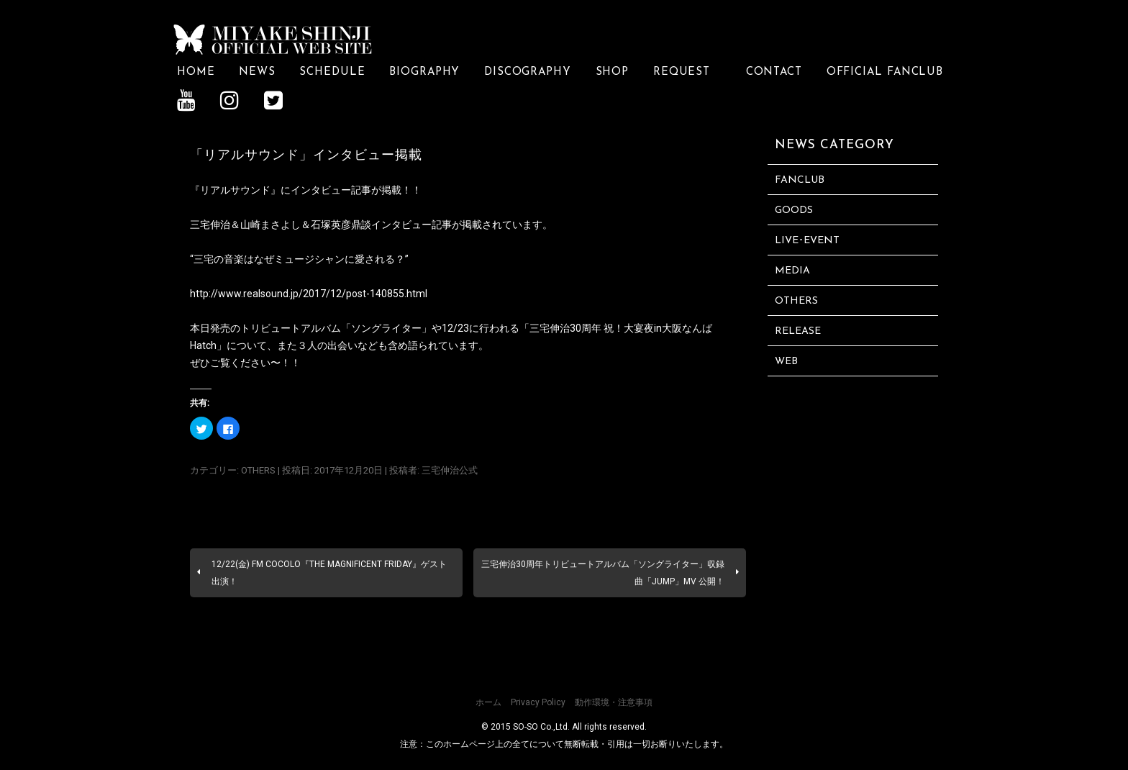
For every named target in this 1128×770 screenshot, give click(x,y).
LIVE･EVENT (807, 240)
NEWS (257, 72)
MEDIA (792, 271)
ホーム (488, 702)
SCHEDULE (332, 72)
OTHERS (258, 470)
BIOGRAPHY (424, 72)
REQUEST (687, 72)
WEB (786, 361)
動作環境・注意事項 (613, 702)
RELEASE (798, 331)
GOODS (794, 210)
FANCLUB (799, 180)
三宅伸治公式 (450, 470)
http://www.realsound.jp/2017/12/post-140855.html (308, 293)
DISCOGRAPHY (527, 72)
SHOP (612, 72)
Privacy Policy (538, 702)
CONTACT (774, 72)
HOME (196, 72)
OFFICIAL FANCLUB (885, 72)
